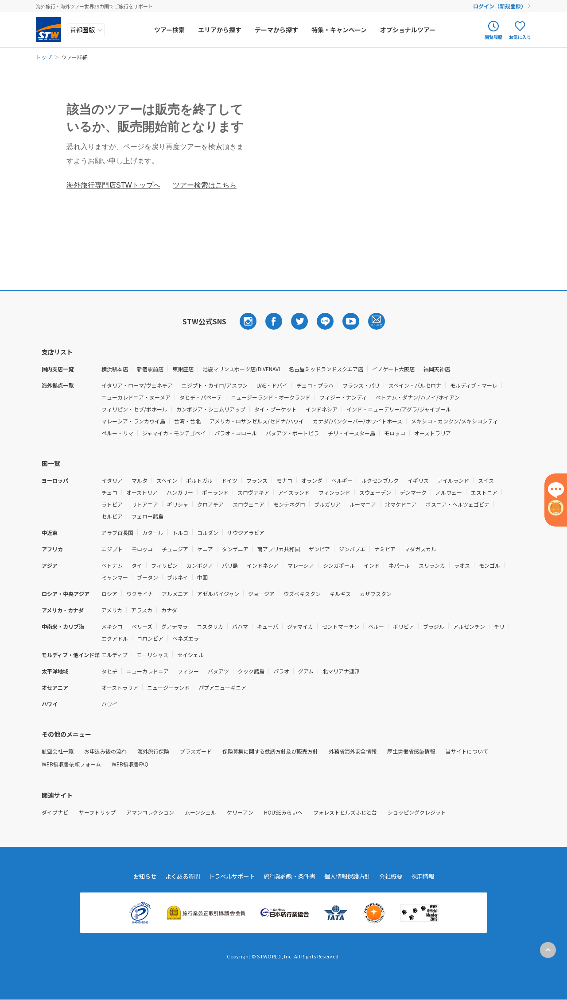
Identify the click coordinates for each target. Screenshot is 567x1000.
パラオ (281, 671)
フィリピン (164, 565)
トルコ (180, 532)
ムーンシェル (200, 812)
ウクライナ (139, 593)
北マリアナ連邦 (341, 671)
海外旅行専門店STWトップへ (113, 185)
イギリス (418, 480)
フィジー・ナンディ (343, 397)
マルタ (140, 480)
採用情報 (431, 876)
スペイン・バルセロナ (414, 385)
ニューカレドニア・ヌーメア (136, 397)
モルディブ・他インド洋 (71, 654)
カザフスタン (376, 593)
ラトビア (112, 504)
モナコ (284, 480)
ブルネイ (177, 577)
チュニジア (175, 549)
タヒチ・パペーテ (200, 397)
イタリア (112, 480)
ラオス (462, 565)
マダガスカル (420, 549)
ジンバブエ (352, 549)
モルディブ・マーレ (473, 385)
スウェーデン (375, 492)
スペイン (166, 480)
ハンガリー (180, 492)
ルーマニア (363, 504)
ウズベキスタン (302, 593)
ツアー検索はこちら (205, 185)
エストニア (484, 492)
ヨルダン (207, 532)
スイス (486, 480)
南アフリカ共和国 (278, 549)
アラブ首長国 (117, 532)
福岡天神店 (436, 369)
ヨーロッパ (55, 480)
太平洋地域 (55, 671)
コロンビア (150, 638)
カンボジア (199, 565)
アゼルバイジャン (218, 593)
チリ (499, 626)
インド (372, 565)
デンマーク (413, 492)
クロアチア (210, 504)
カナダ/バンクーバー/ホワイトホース (357, 421)
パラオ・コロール (235, 433)
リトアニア (145, 504)
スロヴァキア (253, 492)
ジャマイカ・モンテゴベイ (174, 433)
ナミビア (385, 549)
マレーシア (300, 565)
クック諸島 (251, 671)
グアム (306, 671)
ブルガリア (327, 504)
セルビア (112, 516)
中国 (202, 577)
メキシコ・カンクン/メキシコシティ (454, 421)
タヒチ (109, 671)
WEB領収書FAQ (130, 764)
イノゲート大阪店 (393, 369)
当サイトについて (467, 751)
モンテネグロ (289, 504)
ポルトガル (199, 480)
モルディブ (114, 654)
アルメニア (175, 593)
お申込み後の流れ (105, 751)
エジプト (112, 549)
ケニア (205, 549)
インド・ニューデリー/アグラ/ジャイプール (398, 409)
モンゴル (489, 565)
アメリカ (111, 610)
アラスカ (141, 610)
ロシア (109, 593)
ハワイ (50, 704)
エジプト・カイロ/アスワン (215, 385)
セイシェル (190, 654)
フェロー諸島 (147, 516)
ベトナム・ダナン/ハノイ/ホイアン (418, 397)
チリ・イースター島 (351, 433)
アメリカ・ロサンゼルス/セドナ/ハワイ (257, 421)
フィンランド (334, 492)
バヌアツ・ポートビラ (292, 433)
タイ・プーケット (275, 409)
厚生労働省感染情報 (411, 751)
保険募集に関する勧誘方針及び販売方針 (270, 751)
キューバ (267, 626)
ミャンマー (114, 577)
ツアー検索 (170, 29)
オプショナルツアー (409, 29)
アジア (50, 565)
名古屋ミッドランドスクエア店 (326, 369)
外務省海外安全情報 (353, 751)
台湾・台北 (187, 421)
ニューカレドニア (147, 671)
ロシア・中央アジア (65, 593)
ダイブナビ (55, 812)
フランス (257, 480)
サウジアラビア (245, 532)
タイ (137, 565)
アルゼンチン (469, 626)
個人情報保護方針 (351, 876)
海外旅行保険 (153, 751)
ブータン (147, 577)
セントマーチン (340, 626)
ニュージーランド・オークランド (271, 397)
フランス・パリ (361, 385)
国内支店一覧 (58, 369)
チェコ (109, 492)
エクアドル (114, 638)
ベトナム (112, 565)
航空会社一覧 (58, 751)
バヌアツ (218, 671)
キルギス (340, 593)
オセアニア (55, 687)
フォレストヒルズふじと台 (345, 812)
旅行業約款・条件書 (290, 876)
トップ (44, 57)
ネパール (399, 565)
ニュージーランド (168, 687)
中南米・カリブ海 (63, 626)
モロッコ (394, 433)
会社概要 (397, 876)
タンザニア (235, 549)
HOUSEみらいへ (283, 812)
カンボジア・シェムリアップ (210, 409)
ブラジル (433, 626)
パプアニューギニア (222, 687)
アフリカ (52, 549)
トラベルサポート (228, 876)
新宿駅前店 (150, 369)
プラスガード (196, 751)
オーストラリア (432, 433)
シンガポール (339, 565)
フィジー (188, 671)
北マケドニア (401, 504)
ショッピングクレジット (417, 812)
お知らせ (136, 876)
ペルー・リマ (117, 433)
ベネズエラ (185, 638)
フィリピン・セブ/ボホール (134, 409)
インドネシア (322, 409)
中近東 (50, 532)
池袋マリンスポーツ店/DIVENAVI (241, 369)
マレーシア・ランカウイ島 (133, 421)
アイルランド (453, 480)
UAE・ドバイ (271, 385)
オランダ (311, 480)
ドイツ (229, 480)
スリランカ (432, 565)
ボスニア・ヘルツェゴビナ (457, 504)
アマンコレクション (150, 812)
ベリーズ (142, 626)
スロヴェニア (248, 504)
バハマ (240, 626)
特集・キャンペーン (340, 29)
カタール (152, 532)
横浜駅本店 (114, 369)
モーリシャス (152, 654)
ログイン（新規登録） (500, 6)
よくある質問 (175, 876)
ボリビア (403, 626)
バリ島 (230, 565)
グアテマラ (174, 626)
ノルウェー (448, 492)
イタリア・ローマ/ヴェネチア (137, 385)
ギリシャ (177, 504)
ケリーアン (240, 812)
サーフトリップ (97, 812)
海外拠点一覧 (58, 385)
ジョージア (261, 593)
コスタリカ (210, 626)
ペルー (376, 626)
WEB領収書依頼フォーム (71, 764)
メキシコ (112, 626)
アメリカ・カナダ (63, 610)
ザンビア (319, 549)
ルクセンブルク (380, 480)
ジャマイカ (300, 626)
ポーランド (215, 492)
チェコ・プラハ (315, 385)
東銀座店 (183, 369)
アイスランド (294, 492)
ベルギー (342, 480)
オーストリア (142, 492)
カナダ (169, 610)
